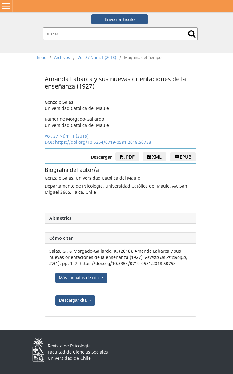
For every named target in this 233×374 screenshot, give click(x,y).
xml (154, 157)
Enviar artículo (120, 19)
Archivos (62, 57)
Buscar (192, 34)
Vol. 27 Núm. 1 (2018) (97, 57)
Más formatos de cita (79, 277)
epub (183, 157)
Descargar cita (73, 300)
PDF (127, 157)
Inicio (41, 57)
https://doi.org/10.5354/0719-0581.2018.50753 (103, 142)
